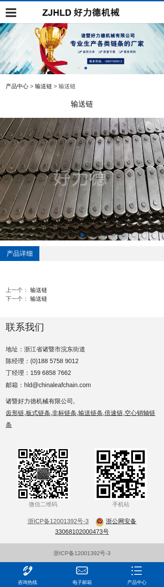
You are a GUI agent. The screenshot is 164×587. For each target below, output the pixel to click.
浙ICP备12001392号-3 (82, 553)
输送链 (43, 86)
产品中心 (17, 86)
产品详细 (20, 253)
